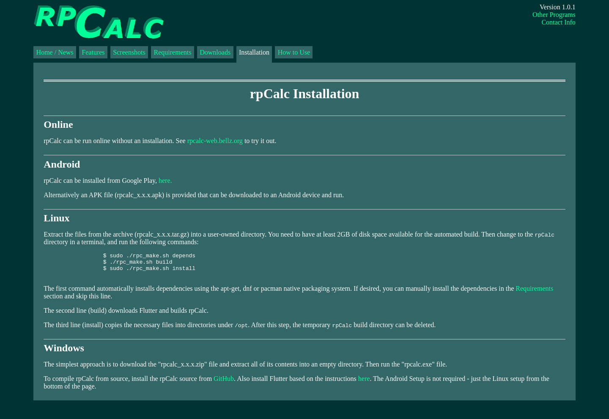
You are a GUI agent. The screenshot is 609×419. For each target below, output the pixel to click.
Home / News (55, 52)
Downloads (215, 52)
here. (165, 180)
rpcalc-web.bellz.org (215, 140)
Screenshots (129, 52)
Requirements (173, 52)
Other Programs (554, 14)
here (364, 383)
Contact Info (558, 22)
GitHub (224, 383)
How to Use (294, 52)
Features (93, 52)
